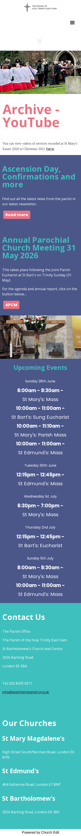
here (50, 148)
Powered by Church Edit (40, 832)
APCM (11, 304)
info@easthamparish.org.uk (25, 692)
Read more (16, 214)
